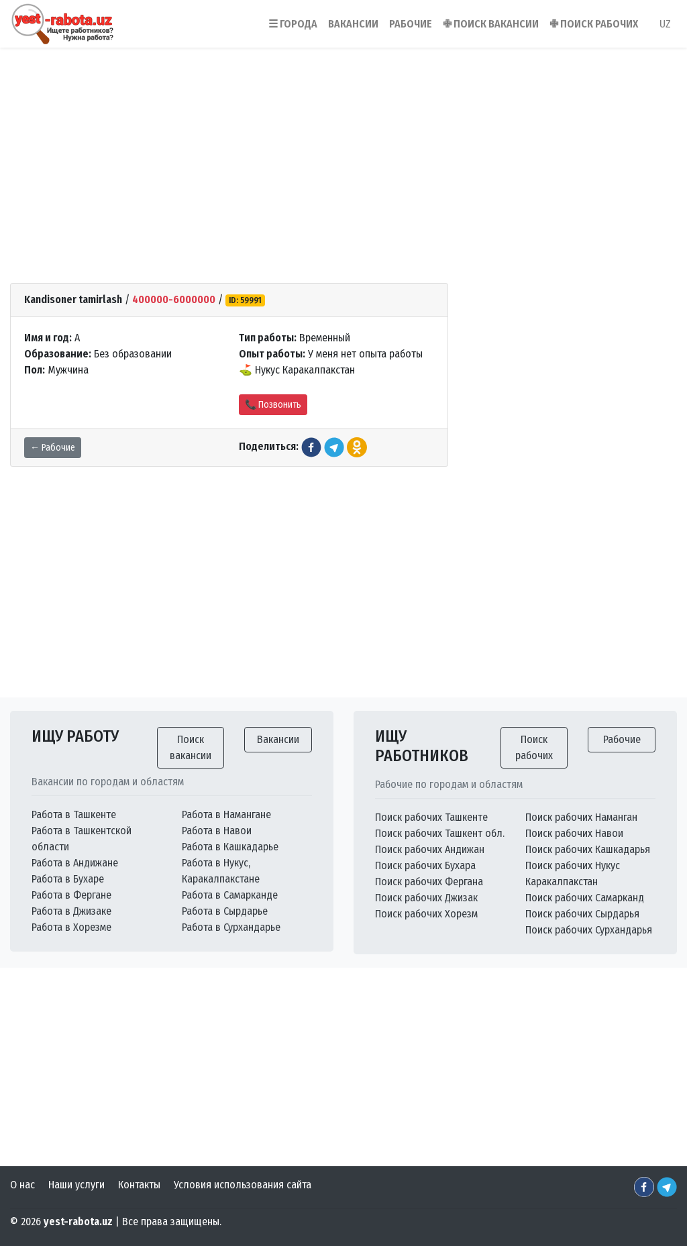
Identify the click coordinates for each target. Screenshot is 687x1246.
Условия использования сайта (242, 1184)
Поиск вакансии (190, 747)
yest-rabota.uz (78, 1221)
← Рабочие (52, 447)
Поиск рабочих (534, 747)
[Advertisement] (343, 147)
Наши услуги (76, 1184)
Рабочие (622, 739)
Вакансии (278, 739)
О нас (22, 1184)
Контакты (139, 1184)
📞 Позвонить (273, 404)
